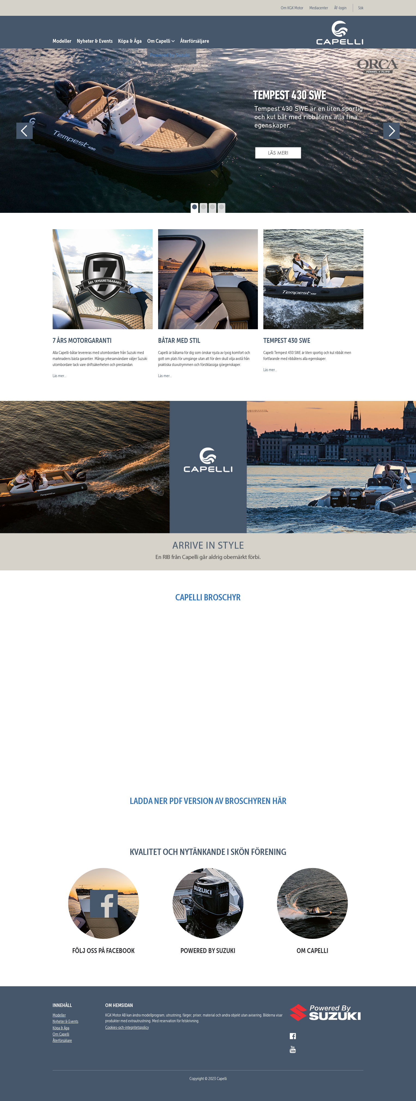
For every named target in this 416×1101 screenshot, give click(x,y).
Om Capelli (158, 40)
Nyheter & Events (95, 40)
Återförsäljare (194, 40)
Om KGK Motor (292, 7)
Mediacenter (318, 7)
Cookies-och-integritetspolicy (127, 1027)
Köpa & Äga (130, 40)
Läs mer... (60, 375)
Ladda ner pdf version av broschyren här (208, 801)
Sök (360, 7)
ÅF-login (340, 7)
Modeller (62, 40)
